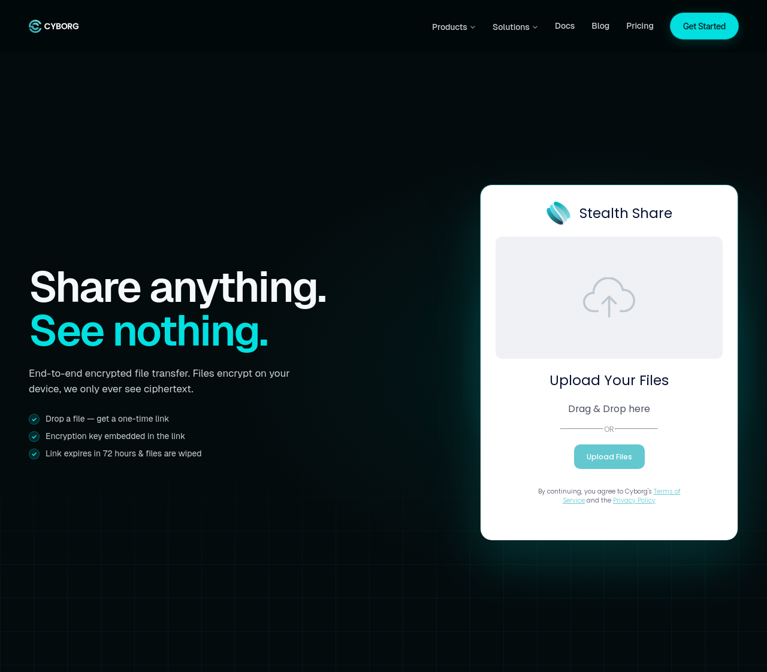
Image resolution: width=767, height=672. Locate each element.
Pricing (640, 25)
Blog (600, 25)
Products (454, 27)
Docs (565, 25)
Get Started (704, 26)
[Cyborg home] (53, 26)
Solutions (515, 27)
